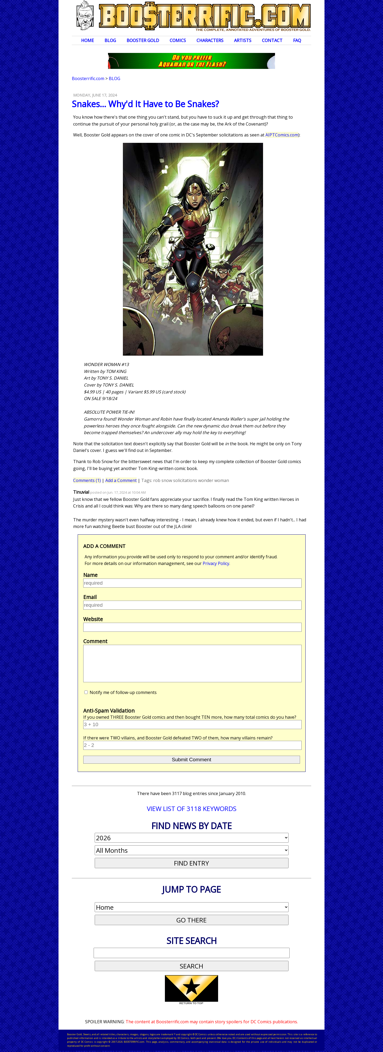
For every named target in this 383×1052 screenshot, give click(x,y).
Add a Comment (121, 480)
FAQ (297, 40)
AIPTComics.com (281, 135)
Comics (178, 40)
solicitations (185, 480)
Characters (210, 40)
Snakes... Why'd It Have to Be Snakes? (145, 104)
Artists (242, 40)
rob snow (162, 480)
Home (87, 40)
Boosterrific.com (88, 78)
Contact (272, 40)
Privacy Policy (216, 563)
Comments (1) (87, 480)
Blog (110, 40)
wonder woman (213, 480)
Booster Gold (143, 40)
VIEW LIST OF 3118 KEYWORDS (191, 808)
